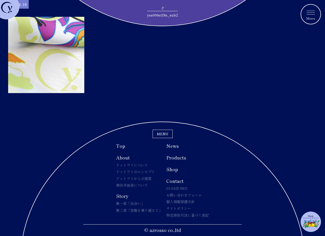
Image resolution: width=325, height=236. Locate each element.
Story (122, 196)
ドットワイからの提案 (134, 178)
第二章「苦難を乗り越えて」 (139, 210)
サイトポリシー (178, 208)
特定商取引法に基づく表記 (187, 215)
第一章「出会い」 (130, 203)
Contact (175, 181)
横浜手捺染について (132, 185)
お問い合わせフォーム (184, 195)
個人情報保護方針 (180, 201)
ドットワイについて (132, 165)
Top (120, 145)
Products (176, 157)
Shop (172, 169)
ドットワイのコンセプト (135, 171)
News (172, 145)
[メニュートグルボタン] (311, 14)
